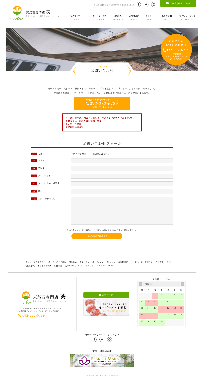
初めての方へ (76, 17)
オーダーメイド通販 (97, 17)
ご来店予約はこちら (178, 3)
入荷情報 (159, 267)
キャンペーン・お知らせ (142, 267)
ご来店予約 (106, 300)
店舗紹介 (58, 271)
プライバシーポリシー (106, 271)
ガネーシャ (85, 267)
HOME (28, 267)
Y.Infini (100, 267)
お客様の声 (134, 17)
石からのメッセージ (74, 271)
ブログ (148, 17)
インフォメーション (187, 17)
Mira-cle (111, 267)
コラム (169, 267)
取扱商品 (118, 17)
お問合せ (90, 271)
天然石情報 (30, 271)
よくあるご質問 (165, 17)
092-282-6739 (31, 320)
